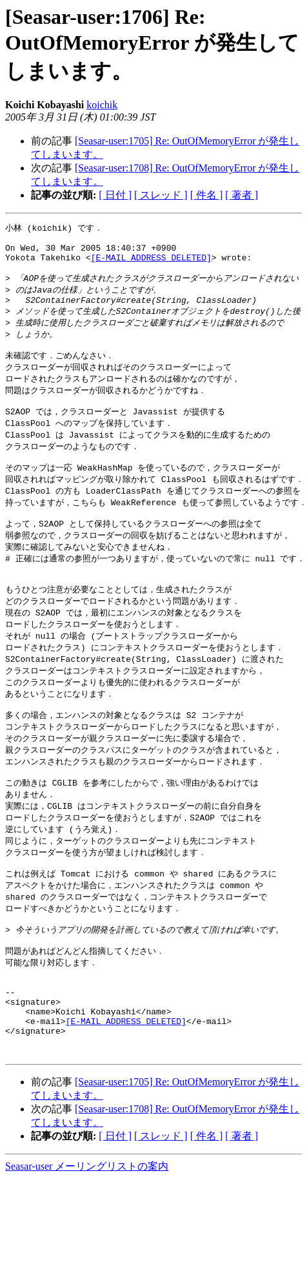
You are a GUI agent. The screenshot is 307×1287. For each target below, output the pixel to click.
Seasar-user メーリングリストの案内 (86, 1247)
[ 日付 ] (115, 194)
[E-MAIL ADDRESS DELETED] (151, 263)
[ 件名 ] (206, 194)
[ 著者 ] (241, 194)
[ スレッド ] (161, 194)
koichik (101, 104)
